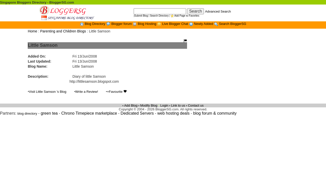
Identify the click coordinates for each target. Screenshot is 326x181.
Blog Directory (95, 24)
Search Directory (159, 15)
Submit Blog (141, 15)
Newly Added (204, 24)
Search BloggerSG (232, 24)
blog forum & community (215, 113)
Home (32, 31)
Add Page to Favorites (186, 15)
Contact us (195, 105)
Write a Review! (86, 92)
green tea (49, 113)
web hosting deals (173, 113)
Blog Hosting (147, 24)
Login (164, 105)
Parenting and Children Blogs (63, 31)
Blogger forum (122, 24)
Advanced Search (218, 11)
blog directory (27, 113)
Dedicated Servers (137, 113)
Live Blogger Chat (175, 24)
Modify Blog (148, 105)
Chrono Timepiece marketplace (89, 113)
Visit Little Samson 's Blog (47, 92)
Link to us (178, 105)
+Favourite (117, 92)
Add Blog (130, 105)
